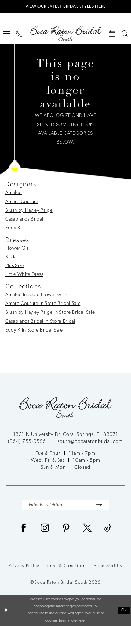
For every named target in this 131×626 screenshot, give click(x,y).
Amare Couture (21, 201)
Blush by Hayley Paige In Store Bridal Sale (50, 312)
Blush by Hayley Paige (29, 210)
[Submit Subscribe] (99, 504)
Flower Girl (17, 248)
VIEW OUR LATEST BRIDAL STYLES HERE (66, 7)
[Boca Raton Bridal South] (66, 33)
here (81, 621)
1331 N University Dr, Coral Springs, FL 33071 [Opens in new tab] (65, 434)
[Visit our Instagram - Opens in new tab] (45, 528)
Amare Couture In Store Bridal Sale (42, 303)
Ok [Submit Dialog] (124, 610)
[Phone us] (19, 33)
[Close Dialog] (6, 610)
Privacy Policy (24, 566)
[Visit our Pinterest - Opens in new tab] (66, 528)
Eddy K (13, 228)
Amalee (13, 192)
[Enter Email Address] (65, 505)
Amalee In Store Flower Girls (36, 295)
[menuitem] (6, 33)
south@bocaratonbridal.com (90, 441)
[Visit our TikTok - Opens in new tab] (108, 528)
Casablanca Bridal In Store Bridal (40, 321)
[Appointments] (112, 33)
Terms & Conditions (66, 566)
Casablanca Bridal (24, 219)
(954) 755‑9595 (28, 441)
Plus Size (14, 266)
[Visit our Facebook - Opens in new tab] (23, 528)
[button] (6, 33)
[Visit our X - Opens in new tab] (87, 528)
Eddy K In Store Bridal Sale (34, 330)
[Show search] (124, 33)
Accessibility (108, 566)
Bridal (11, 257)
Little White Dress (24, 274)
